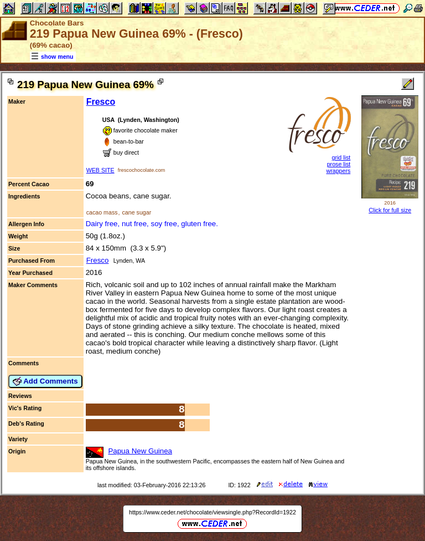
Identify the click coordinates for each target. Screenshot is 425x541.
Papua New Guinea (140, 451)
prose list (339, 164)
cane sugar (136, 212)
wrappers (338, 170)
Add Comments (45, 381)
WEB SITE (100, 170)
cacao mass (102, 212)
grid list (341, 157)
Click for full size (390, 210)
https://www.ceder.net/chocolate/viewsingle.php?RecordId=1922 (212, 512)
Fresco (100, 101)
